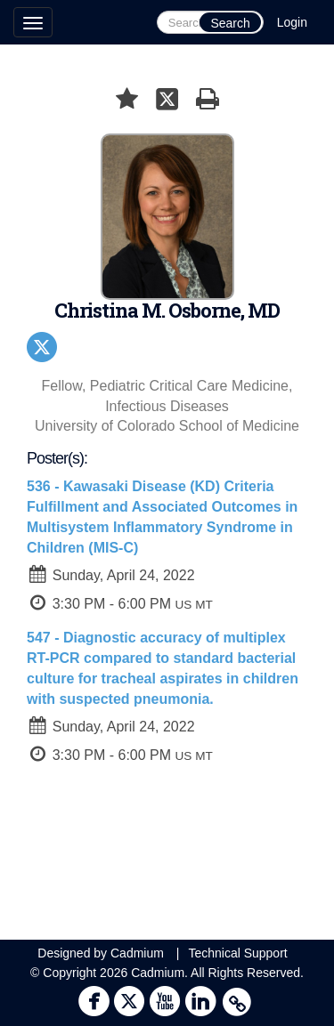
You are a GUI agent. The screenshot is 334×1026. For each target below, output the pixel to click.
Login (292, 22)
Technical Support (237, 953)
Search (229, 23)
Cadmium (137, 953)
